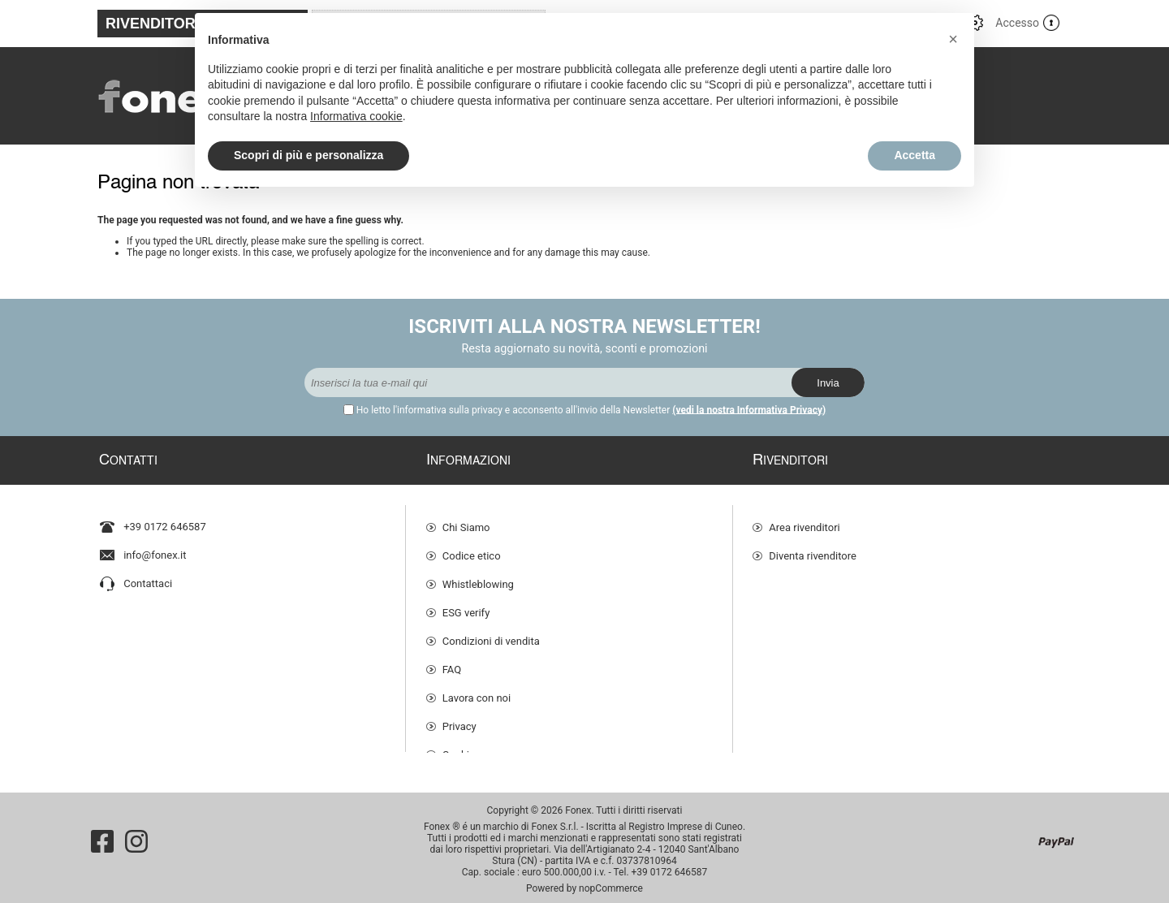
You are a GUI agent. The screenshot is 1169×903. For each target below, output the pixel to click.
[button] (953, 39)
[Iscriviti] (548, 382)
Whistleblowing (478, 576)
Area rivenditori (804, 519)
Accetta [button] (914, 155)
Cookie (458, 747)
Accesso (1017, 22)
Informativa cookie (356, 116)
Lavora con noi (476, 690)
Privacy (459, 718)
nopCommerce (611, 881)
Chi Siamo (466, 519)
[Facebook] (102, 834)
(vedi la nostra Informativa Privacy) (749, 410)
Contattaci (147, 576)
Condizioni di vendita (491, 633)
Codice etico (471, 548)
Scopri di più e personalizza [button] (308, 155)
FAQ (451, 661)
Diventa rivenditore (812, 548)
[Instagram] (136, 834)
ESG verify (466, 604)
